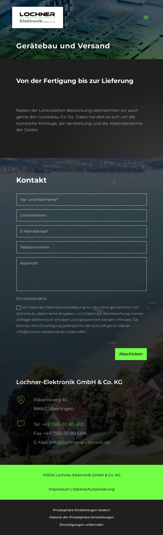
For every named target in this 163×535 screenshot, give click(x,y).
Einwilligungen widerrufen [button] (82, 525)
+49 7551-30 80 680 (63, 424)
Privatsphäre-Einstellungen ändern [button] (81, 510)
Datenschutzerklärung (94, 489)
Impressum (59, 489)
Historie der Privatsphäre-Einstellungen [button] (81, 517)
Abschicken (121, 360)
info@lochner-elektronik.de (80, 442)
